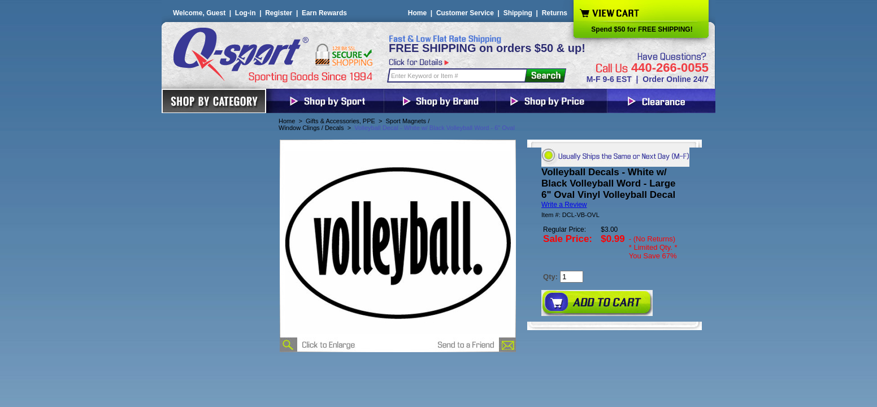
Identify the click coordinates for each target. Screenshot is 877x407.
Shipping (517, 13)
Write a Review (564, 205)
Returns (554, 13)
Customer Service (465, 13)
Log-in (245, 13)
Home (417, 13)
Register (278, 13)
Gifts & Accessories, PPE (340, 121)
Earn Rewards (324, 13)
